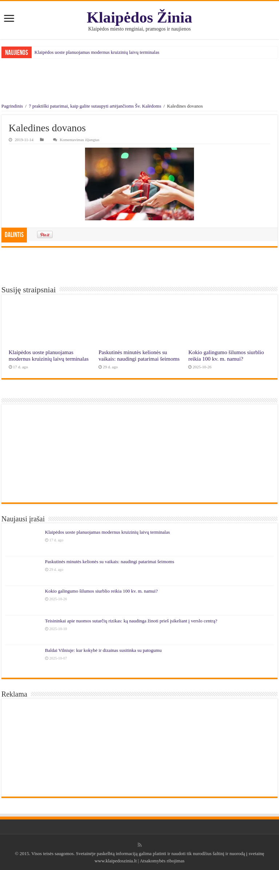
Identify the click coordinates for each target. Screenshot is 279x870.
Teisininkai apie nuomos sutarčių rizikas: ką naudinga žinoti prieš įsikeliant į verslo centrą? (131, 621)
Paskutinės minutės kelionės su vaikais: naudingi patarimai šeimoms (138, 355)
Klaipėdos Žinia (139, 17)
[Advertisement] (139, 81)
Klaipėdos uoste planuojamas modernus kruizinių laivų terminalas (97, 52)
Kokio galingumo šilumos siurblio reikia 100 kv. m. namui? (226, 355)
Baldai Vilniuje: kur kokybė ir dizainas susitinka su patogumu (103, 650)
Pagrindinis (12, 106)
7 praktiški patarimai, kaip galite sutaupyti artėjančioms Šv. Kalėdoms (95, 106)
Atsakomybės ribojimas (162, 860)
